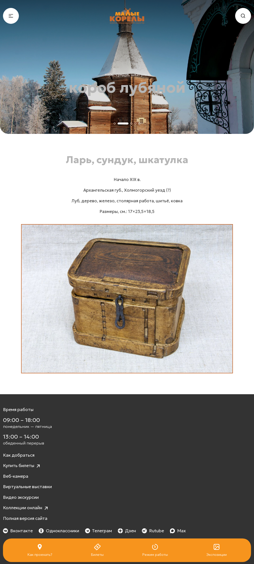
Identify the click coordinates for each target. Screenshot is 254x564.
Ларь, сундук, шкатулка (127, 74)
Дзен (127, 531)
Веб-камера (15, 476)
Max (178, 531)
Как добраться (18, 455)
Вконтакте (18, 531)
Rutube (153, 531)
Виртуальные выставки (27, 486)
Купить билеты (22, 466)
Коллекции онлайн (26, 508)
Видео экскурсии (21, 497)
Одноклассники (59, 531)
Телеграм (98, 531)
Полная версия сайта (25, 518)
